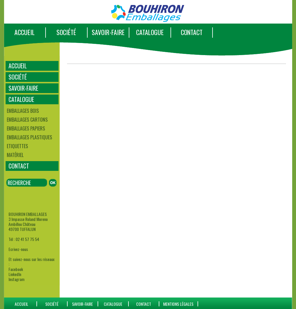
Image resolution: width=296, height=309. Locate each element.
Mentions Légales (178, 303)
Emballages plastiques (29, 137)
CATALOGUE (150, 32)
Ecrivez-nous (18, 249)
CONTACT (192, 32)
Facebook (16, 269)
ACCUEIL (24, 32)
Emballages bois (23, 111)
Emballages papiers (26, 128)
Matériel (15, 155)
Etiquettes (17, 146)
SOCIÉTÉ (66, 32)
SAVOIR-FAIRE (108, 32)
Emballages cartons (27, 120)
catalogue (113, 303)
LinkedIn (15, 274)
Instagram (16, 279)
